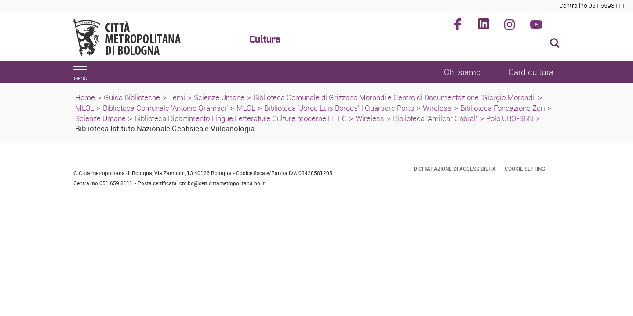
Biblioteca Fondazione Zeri (502, 108)
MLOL (84, 108)
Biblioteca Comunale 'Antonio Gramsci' (166, 108)
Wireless (437, 108)
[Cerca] (506, 43)
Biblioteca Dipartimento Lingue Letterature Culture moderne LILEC (241, 118)
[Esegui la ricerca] (555, 43)
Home (85, 97)
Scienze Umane (219, 97)
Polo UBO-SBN (509, 118)
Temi (177, 97)
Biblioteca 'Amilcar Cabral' (435, 118)
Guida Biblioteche (132, 97)
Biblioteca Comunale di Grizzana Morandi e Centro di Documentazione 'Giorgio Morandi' (394, 97)
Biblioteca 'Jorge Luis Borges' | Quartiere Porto (339, 108)
